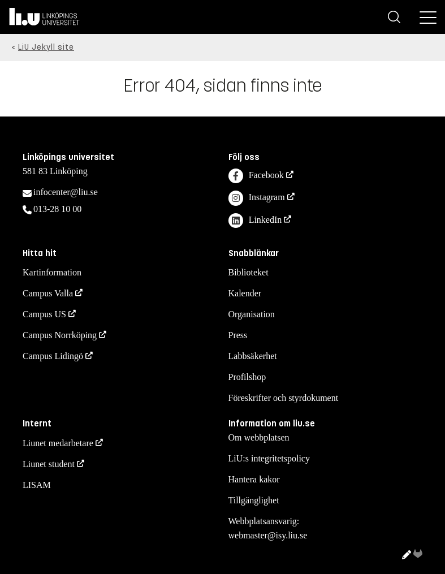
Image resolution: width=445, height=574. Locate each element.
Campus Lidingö (53, 356)
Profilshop (247, 377)
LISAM (37, 485)
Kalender (245, 293)
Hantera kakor (254, 479)
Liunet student (49, 464)
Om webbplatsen (259, 437)
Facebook (256, 176)
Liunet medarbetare (58, 443)
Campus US (44, 314)
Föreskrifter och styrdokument (283, 398)
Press (238, 335)
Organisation (251, 314)
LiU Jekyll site (46, 47)
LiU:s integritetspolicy (269, 458)
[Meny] (428, 17)
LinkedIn (255, 220)
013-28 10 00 (57, 209)
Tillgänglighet (253, 500)
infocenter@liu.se (65, 192)
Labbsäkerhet (252, 356)
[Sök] (394, 17)
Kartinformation (52, 272)
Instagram (256, 198)
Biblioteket (248, 272)
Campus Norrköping (60, 335)
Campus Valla (48, 293)
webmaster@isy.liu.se (268, 535)
